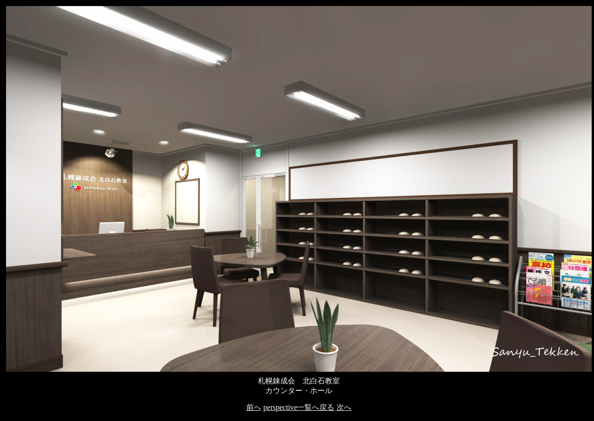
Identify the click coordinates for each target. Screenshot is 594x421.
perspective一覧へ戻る (299, 407)
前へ (253, 407)
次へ (344, 407)
